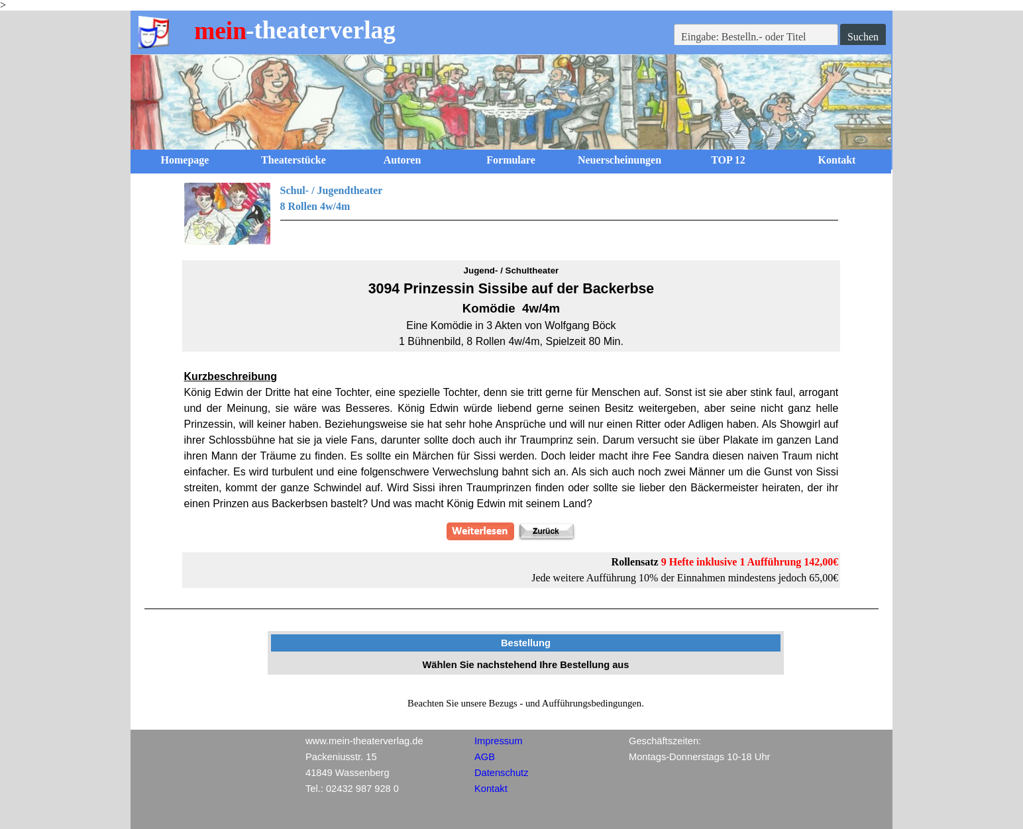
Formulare (510, 160)
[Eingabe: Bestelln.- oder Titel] (756, 37)
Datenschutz (501, 772)
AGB (484, 757)
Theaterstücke (293, 160)
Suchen (863, 36)
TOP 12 (728, 160)
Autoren (402, 160)
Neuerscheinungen (619, 160)
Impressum (498, 741)
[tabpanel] (511, 214)
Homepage (185, 160)
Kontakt (837, 160)
